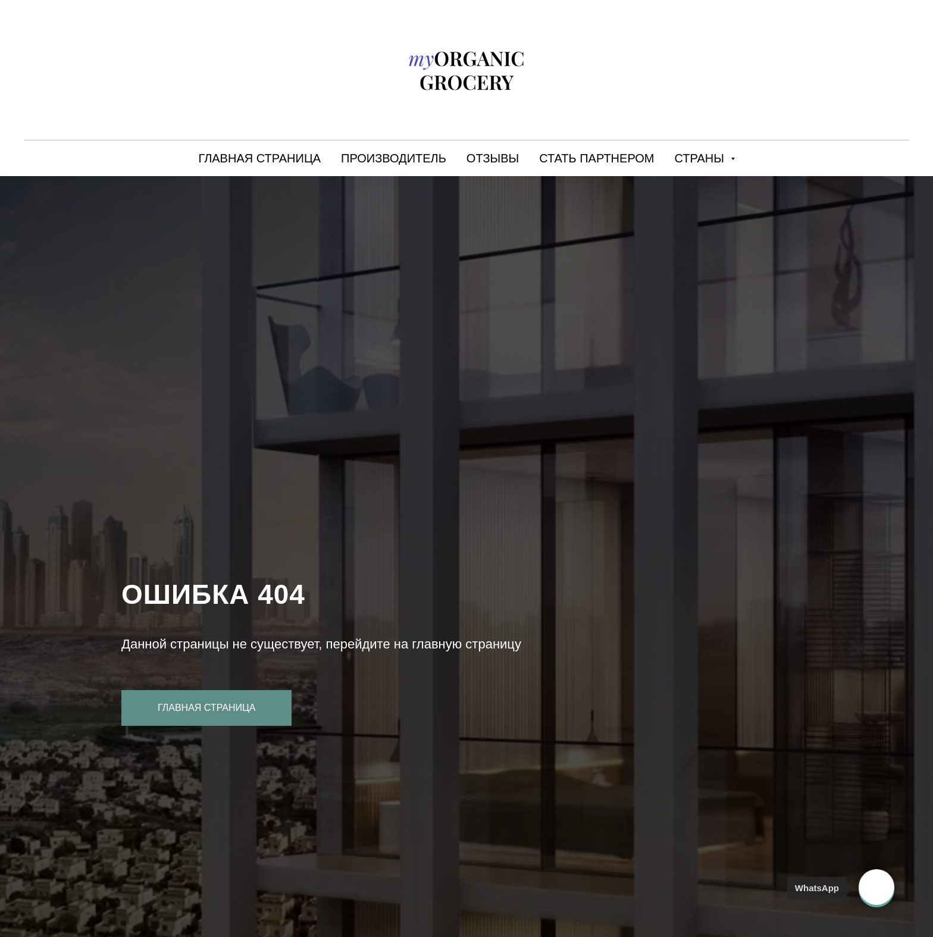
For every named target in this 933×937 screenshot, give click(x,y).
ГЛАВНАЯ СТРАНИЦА (259, 158)
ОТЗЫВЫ (493, 158)
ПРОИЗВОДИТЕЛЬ (393, 158)
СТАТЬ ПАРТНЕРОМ (596, 158)
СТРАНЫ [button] (701, 158)
